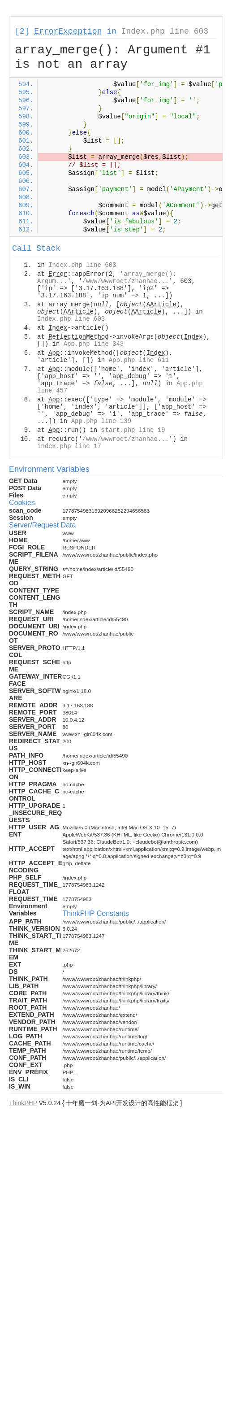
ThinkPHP (23, 1103)
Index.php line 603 (164, 31)
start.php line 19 (133, 430)
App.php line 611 (139, 360)
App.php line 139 (101, 421)
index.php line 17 (69, 446)
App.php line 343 (94, 344)
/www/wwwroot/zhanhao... (125, 281)
